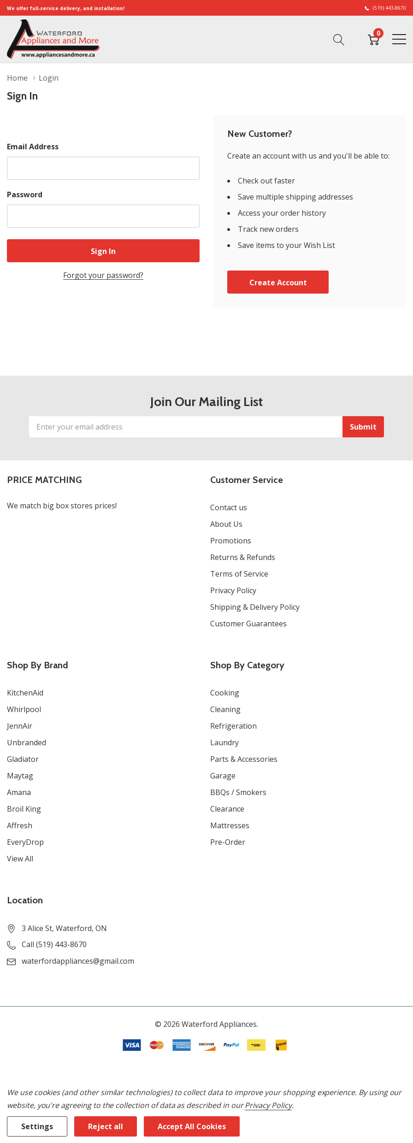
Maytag (20, 776)
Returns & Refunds (242, 557)
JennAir (19, 726)
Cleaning (225, 709)
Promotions (230, 541)
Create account (278, 282)
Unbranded (26, 742)
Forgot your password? (103, 275)
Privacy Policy (233, 590)
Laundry (224, 742)
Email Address (33, 146)
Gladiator (23, 759)
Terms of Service (239, 574)
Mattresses (229, 825)
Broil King (24, 809)
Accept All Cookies (192, 1126)
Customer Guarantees (248, 624)
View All (20, 859)
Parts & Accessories (243, 759)
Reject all (105, 1126)
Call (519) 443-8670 (54, 944)
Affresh (19, 825)
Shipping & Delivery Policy (255, 607)
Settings (37, 1126)
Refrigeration (233, 726)
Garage (223, 776)
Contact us (228, 507)
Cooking (224, 693)
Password (24, 194)
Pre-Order (227, 842)
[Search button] (339, 38)
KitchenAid (25, 693)
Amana (19, 792)
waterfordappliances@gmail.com (78, 961)
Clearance (227, 809)
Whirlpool (24, 709)
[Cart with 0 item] (373, 38)
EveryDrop (25, 842)
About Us (226, 524)
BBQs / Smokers (238, 792)
